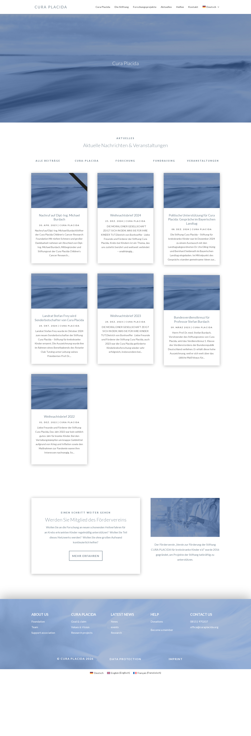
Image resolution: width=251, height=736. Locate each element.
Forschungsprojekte (144, 7)
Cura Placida (103, 7)
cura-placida (87, 160)
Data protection (125, 661)
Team (34, 629)
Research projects (82, 635)
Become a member (162, 632)
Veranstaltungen (203, 160)
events (115, 629)
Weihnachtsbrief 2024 (125, 215)
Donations (157, 624)
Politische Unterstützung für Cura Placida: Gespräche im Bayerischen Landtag (191, 219)
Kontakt (193, 7)
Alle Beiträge (48, 160)
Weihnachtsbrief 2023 (125, 316)
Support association (43, 635)
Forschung (125, 160)
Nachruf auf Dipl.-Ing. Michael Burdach (59, 217)
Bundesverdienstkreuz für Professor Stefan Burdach (192, 319)
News (114, 624)
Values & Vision (80, 629)
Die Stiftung (122, 7)
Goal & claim (78, 624)
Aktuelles (166, 7)
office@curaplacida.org (204, 629)
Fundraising (164, 160)
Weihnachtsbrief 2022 (59, 416)
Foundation (38, 624)
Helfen (180, 7)
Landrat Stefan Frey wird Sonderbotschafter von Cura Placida (59, 318)
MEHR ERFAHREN (85, 555)
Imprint (176, 661)
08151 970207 (199, 624)
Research (116, 635)
